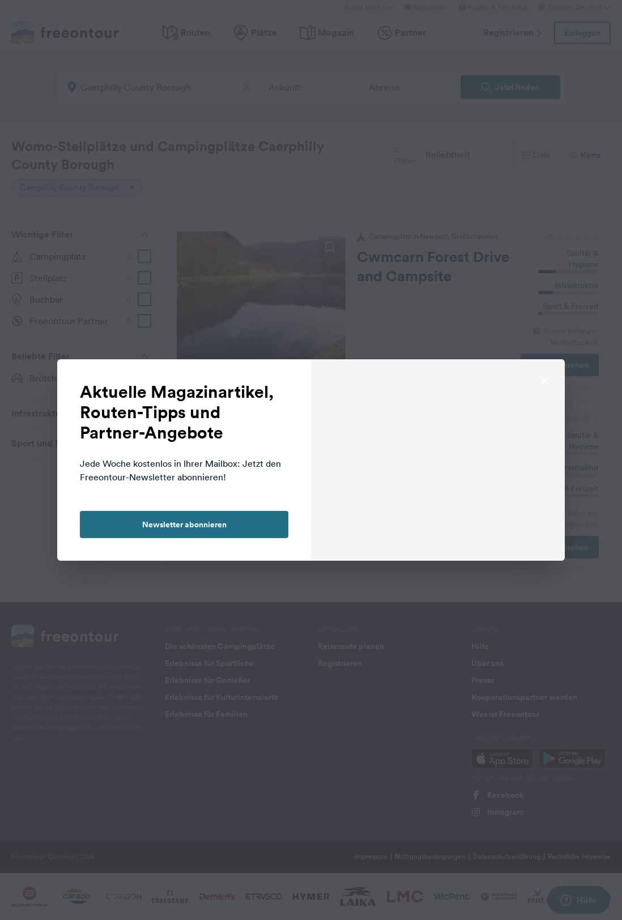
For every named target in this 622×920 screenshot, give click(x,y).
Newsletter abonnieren (184, 524)
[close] (544, 379)
